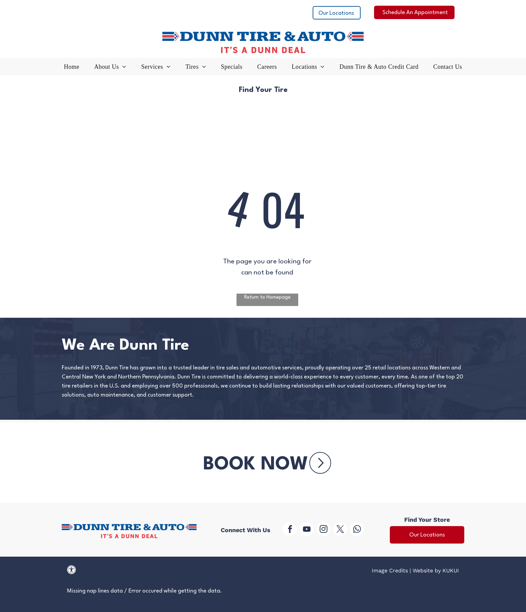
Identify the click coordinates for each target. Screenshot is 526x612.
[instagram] (323, 530)
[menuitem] (72, 68)
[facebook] (290, 530)
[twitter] (340, 530)
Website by (427, 570)
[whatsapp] (357, 530)
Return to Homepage (267, 297)
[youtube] (307, 530)
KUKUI (450, 570)
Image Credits (390, 570)
